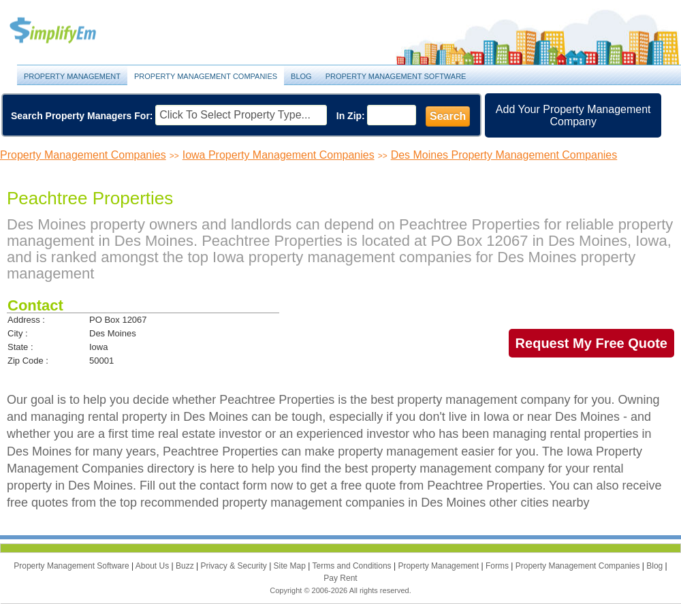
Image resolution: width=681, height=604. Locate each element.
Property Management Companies (205, 76)
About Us (154, 566)
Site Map (291, 566)
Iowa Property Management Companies (279, 155)
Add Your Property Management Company (573, 115)
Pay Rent (340, 578)
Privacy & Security (234, 566)
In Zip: (350, 115)
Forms (498, 566)
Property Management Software (396, 76)
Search (448, 116)
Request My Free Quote (591, 343)
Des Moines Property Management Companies (504, 155)
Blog (301, 76)
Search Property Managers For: (82, 115)
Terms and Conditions (353, 566)
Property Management (68, 31)
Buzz (186, 566)
